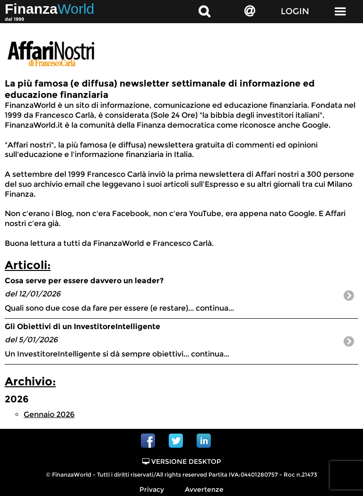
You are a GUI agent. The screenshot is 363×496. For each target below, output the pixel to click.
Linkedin (204, 441)
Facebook (148, 441)
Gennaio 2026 (49, 414)
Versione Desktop (181, 461)
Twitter (176, 441)
